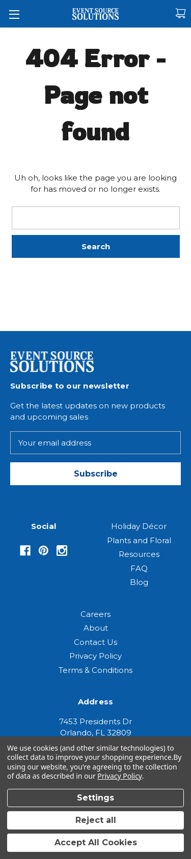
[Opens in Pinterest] (43, 550)
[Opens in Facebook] (25, 550)
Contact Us (95, 642)
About (96, 628)
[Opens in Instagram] (62, 550)
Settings (95, 798)
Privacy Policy (95, 656)
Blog (139, 582)
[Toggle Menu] (14, 14)
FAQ (139, 568)
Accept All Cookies (95, 842)
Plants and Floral (139, 540)
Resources (139, 554)
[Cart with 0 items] (180, 13)
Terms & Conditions (95, 670)
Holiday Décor (139, 526)
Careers (95, 614)
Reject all (95, 820)
